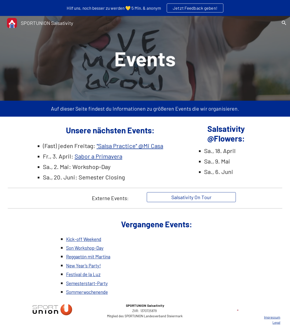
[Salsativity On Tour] (191, 197)
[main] (145, 58)
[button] (284, 23)
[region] (145, 8)
